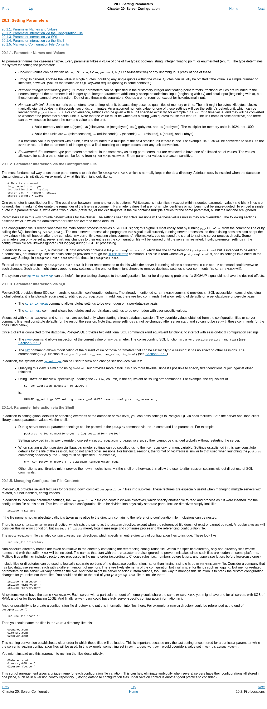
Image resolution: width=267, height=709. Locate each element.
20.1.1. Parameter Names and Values (29, 29)
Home (233, 8)
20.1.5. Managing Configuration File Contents (35, 44)
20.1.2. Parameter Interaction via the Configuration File (42, 33)
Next (261, 8)
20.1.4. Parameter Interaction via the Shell (33, 40)
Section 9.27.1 (29, 346)
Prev (5, 8)
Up (31, 8)
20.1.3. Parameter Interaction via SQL (30, 37)
